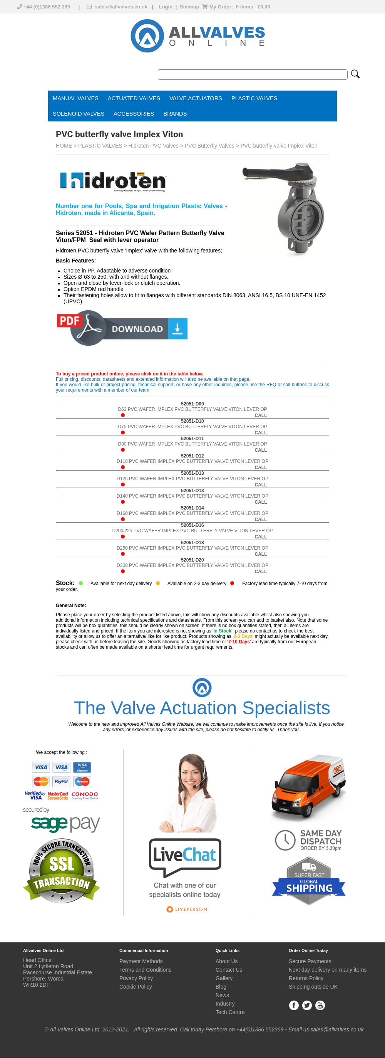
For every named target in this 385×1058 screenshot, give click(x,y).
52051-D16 (192, 525)
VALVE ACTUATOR (193, 98)
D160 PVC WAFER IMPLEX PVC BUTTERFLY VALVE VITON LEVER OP (192, 513)
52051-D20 (192, 560)
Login (165, 7)
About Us (227, 961)
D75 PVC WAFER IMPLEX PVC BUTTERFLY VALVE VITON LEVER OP (192, 426)
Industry (225, 1004)
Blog (221, 987)
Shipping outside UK (313, 987)
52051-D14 (192, 508)
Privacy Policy (136, 978)
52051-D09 (192, 404)
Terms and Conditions (145, 970)
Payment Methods (141, 961)
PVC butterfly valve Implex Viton (279, 146)
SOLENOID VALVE (76, 114)
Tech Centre (230, 1012)
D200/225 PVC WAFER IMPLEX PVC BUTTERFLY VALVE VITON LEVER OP (192, 530)
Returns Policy (306, 978)
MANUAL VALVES (76, 98)
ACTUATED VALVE (132, 98)
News (222, 995)
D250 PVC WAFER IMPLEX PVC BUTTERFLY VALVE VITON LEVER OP (192, 548)
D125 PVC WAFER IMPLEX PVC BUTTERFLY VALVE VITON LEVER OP (192, 478)
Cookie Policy (135, 987)
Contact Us (229, 970)
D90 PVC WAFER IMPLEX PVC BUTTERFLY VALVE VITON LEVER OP (192, 444)
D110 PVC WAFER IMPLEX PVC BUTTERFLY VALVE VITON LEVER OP (192, 461)
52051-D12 (192, 456)
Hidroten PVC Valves (154, 146)
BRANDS (175, 114)
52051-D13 (192, 473)
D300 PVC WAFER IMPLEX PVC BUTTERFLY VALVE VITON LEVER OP (192, 565)
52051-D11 (192, 438)
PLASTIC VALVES (254, 98)
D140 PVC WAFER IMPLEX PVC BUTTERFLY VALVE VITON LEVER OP (192, 496)
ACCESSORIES (134, 114)
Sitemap (189, 7)
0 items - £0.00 (253, 7)
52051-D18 (192, 542)
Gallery (224, 978)
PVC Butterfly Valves (209, 146)
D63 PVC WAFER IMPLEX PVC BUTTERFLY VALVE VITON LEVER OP (192, 409)
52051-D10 (192, 421)
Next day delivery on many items (328, 970)
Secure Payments (310, 961)
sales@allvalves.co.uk (121, 7)
